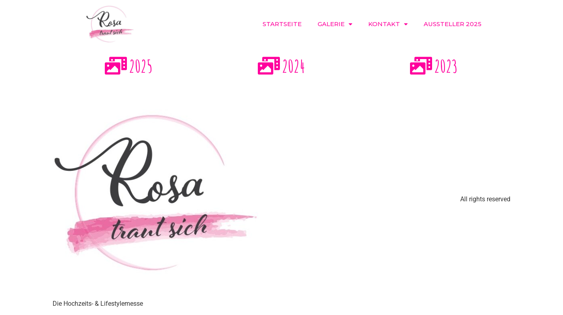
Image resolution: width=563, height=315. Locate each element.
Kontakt (388, 24)
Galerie (335, 24)
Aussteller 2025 (452, 24)
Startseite (282, 24)
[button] (502, 24)
